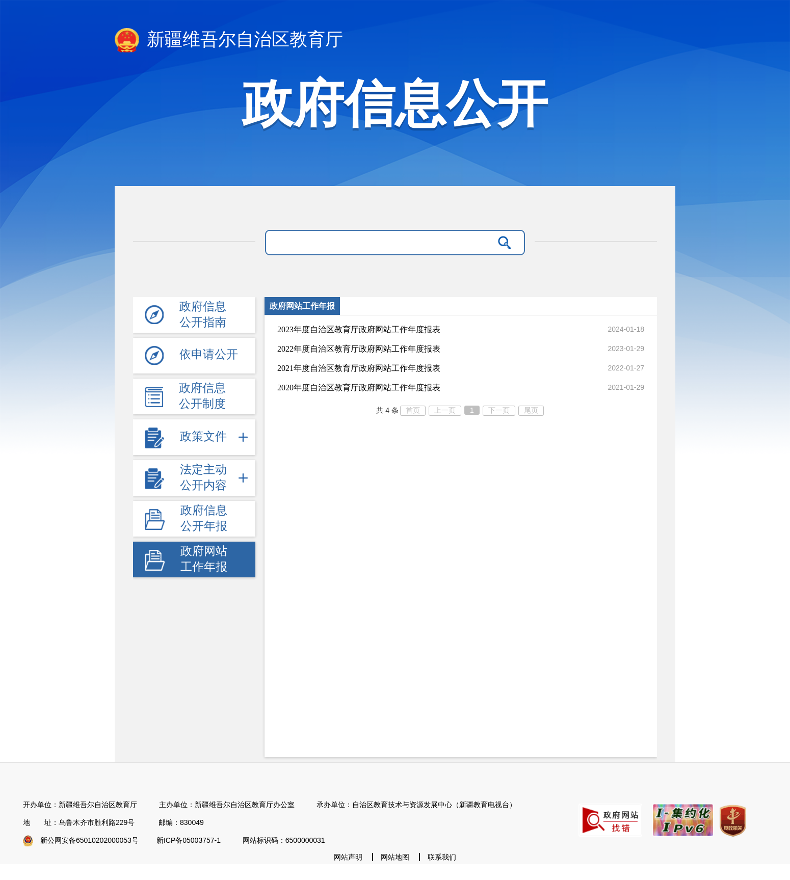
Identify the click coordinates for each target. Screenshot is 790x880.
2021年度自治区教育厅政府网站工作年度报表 (358, 368)
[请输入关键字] (382, 242)
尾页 (531, 410)
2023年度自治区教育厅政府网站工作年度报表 (358, 329)
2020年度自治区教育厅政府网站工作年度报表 (358, 387)
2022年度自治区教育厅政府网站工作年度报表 (358, 348)
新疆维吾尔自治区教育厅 (229, 40)
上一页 (445, 410)
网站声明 (348, 857)
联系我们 (442, 857)
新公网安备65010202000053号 (89, 840)
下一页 (499, 410)
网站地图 (395, 857)
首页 (413, 410)
